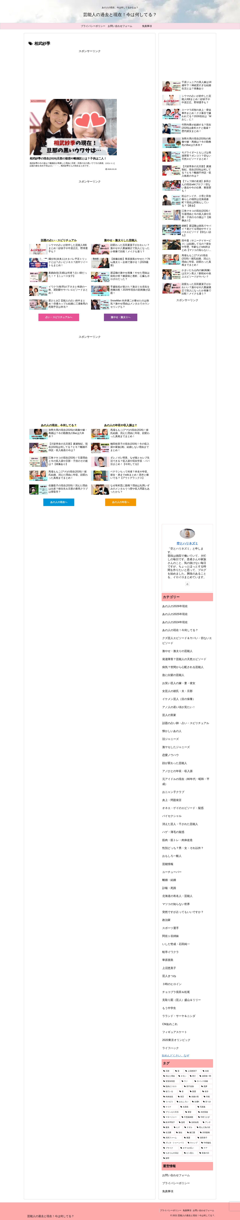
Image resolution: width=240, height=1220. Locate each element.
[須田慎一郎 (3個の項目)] (205, 1076)
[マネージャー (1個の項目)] (171, 1117)
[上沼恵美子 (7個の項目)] (192, 1071)
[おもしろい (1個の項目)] (182, 1102)
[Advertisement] (89, 75)
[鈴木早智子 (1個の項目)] (169, 1122)
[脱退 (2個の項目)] (194, 1091)
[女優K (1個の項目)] (196, 1102)
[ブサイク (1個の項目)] (170, 1148)
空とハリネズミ (187, 543)
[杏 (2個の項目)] (183, 1091)
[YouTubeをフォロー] (187, 584)
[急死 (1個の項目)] (182, 1122)
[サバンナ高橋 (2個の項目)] (203, 1081)
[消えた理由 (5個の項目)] (169, 1076)
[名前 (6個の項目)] (207, 1071)
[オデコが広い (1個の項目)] (189, 1148)
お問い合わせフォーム (176, 1175)
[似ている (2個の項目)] (169, 1091)
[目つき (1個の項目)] (207, 1102)
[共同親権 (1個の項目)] (206, 1132)
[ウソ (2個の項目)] (186, 1081)
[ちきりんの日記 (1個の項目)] (172, 1153)
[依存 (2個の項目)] (207, 1091)
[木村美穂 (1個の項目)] (205, 1112)
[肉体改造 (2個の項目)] (169, 1096)
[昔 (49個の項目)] (178, 1071)
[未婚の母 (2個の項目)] (195, 1096)
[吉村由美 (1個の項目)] (194, 1122)
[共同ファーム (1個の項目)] (172, 1138)
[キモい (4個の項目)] (182, 1076)
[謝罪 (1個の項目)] (187, 1158)
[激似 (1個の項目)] (180, 1132)
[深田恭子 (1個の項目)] (204, 1138)
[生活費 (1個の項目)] (168, 1132)
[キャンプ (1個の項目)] (192, 1143)
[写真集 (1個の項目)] (204, 1107)
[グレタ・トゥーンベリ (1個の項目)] (174, 1143)
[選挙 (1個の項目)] (190, 1112)
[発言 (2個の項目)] (182, 1096)
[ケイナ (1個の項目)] (170, 1107)
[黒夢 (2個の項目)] (206, 1086)
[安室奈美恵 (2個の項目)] (171, 1081)
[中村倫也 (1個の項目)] (206, 1143)
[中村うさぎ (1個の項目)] (205, 1117)
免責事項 (167, 1191)
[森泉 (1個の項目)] (167, 1127)
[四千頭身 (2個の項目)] (191, 1086)
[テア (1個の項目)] (206, 1148)
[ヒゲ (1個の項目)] (177, 1127)
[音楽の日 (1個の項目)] (205, 1153)
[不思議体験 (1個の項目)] (188, 1117)
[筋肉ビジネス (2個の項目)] (172, 1086)
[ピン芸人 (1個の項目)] (190, 1153)
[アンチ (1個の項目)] (207, 1122)
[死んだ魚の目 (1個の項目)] (204, 1127)
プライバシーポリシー (176, 1183)
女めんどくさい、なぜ (175, 1055)
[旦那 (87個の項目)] (167, 1071)
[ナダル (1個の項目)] (189, 1127)
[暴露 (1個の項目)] (189, 1138)
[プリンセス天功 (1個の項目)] (172, 1112)
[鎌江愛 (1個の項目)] (192, 1132)
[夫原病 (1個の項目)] (187, 1107)
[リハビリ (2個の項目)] (168, 1102)
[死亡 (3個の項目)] (193, 1076)
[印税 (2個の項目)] (207, 1096)
